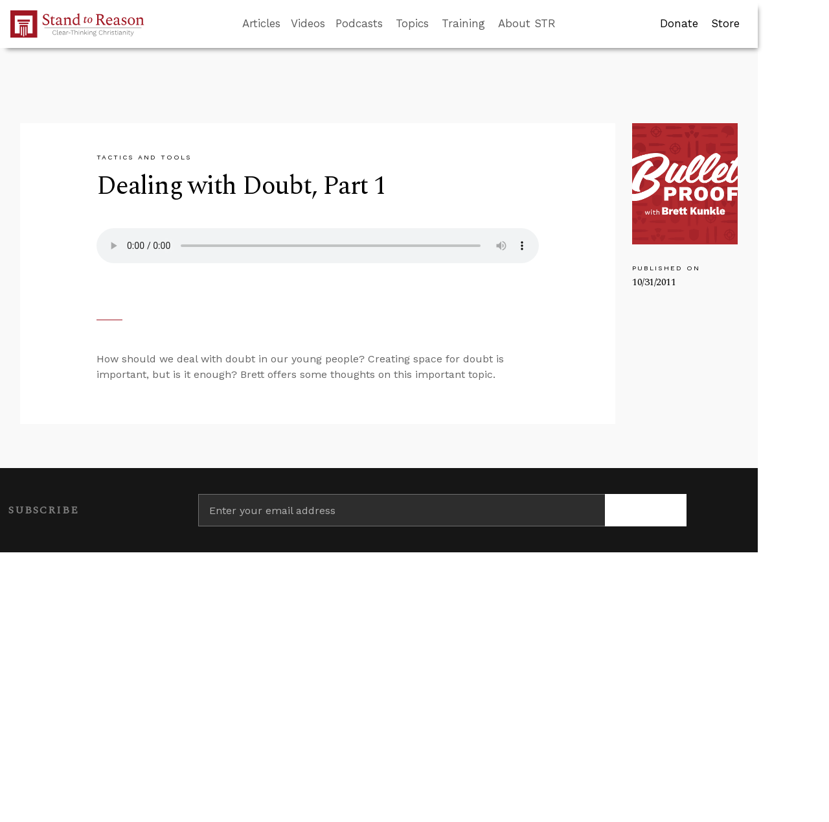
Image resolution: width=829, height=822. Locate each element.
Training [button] (463, 23)
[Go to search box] (567, 24)
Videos (308, 23)
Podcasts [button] (359, 23)
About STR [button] (527, 23)
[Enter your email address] (401, 510)
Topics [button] (412, 23)
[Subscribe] (646, 510)
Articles (261, 23)
